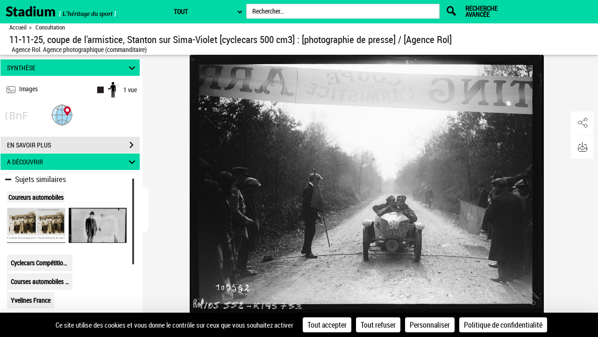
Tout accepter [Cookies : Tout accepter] (327, 325)
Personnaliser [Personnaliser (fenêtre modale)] (430, 325)
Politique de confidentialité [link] (503, 325)
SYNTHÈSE (72, 67)
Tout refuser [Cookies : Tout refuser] (378, 325)
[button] (62, 114)
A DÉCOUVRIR (72, 162)
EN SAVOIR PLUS (73, 145)
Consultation (50, 27)
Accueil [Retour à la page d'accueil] (18, 27)
